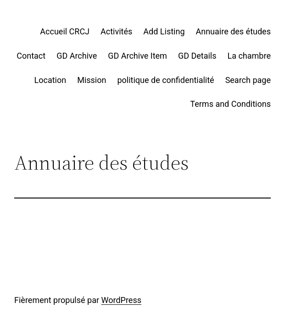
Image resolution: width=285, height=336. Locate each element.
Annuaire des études (233, 31)
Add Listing (163, 31)
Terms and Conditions (230, 104)
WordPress (121, 300)
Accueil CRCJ (64, 31)
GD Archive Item (137, 56)
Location (50, 80)
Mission (91, 80)
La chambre (249, 56)
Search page (248, 80)
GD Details (197, 56)
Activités (116, 31)
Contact (31, 56)
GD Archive (76, 56)
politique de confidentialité (165, 80)
